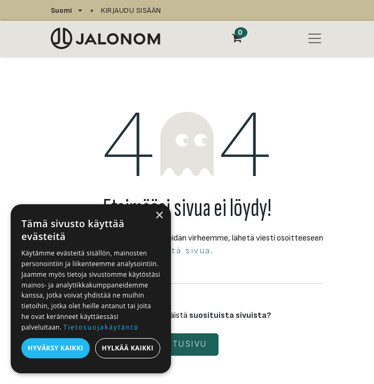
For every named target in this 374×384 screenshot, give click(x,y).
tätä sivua (186, 251)
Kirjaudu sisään (131, 10)
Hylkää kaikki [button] (127, 348)
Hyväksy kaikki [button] (55, 348)
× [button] (159, 216)
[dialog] (91, 288)
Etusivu (187, 344)
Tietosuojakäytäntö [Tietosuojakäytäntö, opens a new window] (101, 327)
